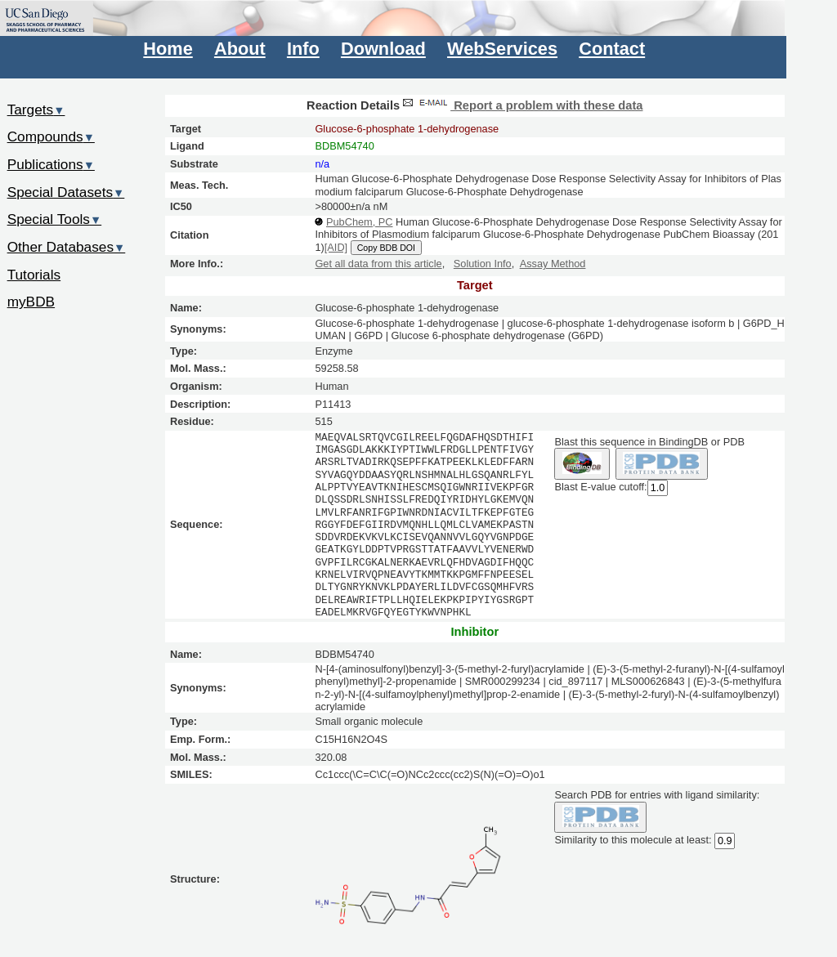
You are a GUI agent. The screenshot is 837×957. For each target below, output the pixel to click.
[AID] (336, 247)
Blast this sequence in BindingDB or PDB (649, 442)
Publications (51, 164)
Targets (36, 109)
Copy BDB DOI (386, 248)
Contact (612, 48)
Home (167, 48)
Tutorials (34, 274)
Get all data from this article (378, 263)
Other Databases (66, 247)
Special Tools (54, 219)
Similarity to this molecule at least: (632, 840)
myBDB (31, 301)
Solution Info (483, 263)
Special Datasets (66, 192)
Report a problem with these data (521, 105)
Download (383, 48)
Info (303, 48)
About (240, 48)
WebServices (502, 48)
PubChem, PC (359, 222)
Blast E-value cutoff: (600, 487)
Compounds (51, 136)
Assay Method (553, 263)
